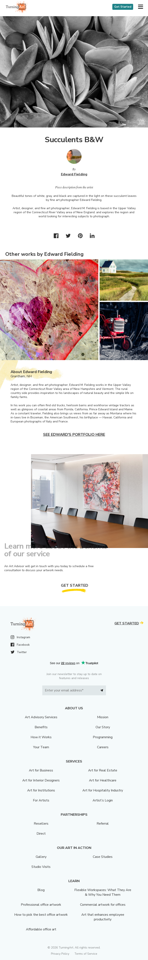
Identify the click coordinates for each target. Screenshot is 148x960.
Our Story (103, 727)
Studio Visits (41, 866)
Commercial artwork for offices (102, 904)
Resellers (41, 823)
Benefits (41, 727)
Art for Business (41, 770)
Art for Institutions (41, 790)
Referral (103, 823)
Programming (103, 737)
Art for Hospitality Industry (102, 790)
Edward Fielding (74, 174)
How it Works (41, 737)
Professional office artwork (41, 904)
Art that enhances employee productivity (102, 917)
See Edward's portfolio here (74, 434)
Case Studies (103, 856)
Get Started (122, 7)
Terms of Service (85, 954)
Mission (102, 717)
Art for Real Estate (102, 770)
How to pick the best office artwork (41, 914)
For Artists (41, 800)
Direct (41, 833)
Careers (103, 747)
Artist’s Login (103, 800)
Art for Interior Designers (41, 780)
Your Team (41, 747)
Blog (41, 890)
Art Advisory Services (41, 717)
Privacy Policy (60, 954)
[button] (140, 7)
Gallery (41, 856)
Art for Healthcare (102, 780)
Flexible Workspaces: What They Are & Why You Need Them (102, 892)
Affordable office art (41, 929)
